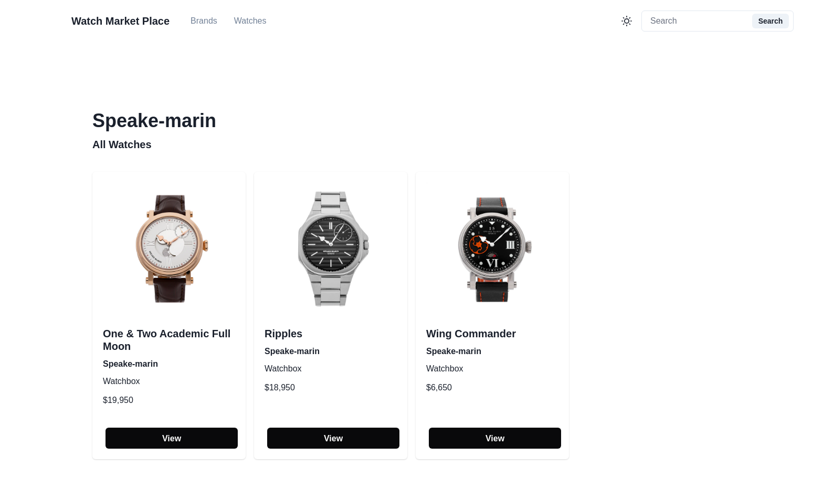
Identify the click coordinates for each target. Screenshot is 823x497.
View (171, 438)
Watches (250, 20)
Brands (204, 20)
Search (770, 21)
